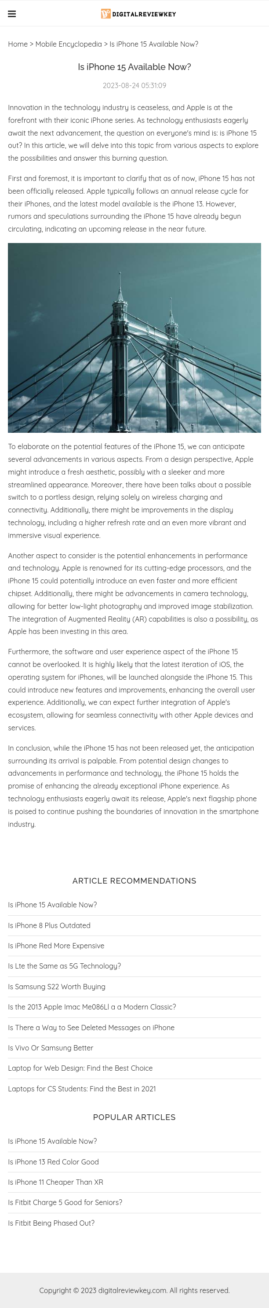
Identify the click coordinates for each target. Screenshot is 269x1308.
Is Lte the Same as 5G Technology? (64, 966)
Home (18, 44)
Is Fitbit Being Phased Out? (51, 1223)
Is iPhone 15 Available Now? (52, 904)
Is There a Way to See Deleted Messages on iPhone (91, 1027)
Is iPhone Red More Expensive (56, 945)
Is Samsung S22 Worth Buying (56, 986)
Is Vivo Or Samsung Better (50, 1047)
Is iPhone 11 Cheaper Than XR (55, 1182)
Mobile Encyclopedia (68, 44)
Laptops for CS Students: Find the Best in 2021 (82, 1088)
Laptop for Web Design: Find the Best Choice (80, 1068)
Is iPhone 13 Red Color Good (53, 1161)
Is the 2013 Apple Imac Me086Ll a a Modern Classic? (92, 1006)
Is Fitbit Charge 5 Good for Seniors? (65, 1202)
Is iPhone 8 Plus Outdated (49, 925)
